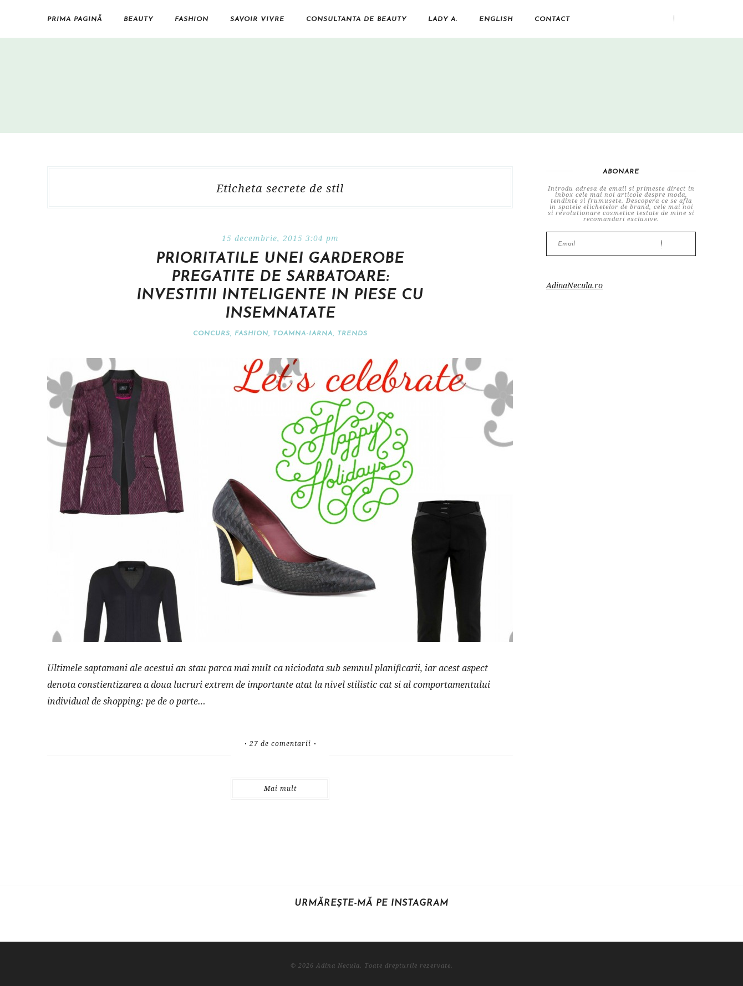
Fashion (191, 19)
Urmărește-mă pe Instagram (371, 903)
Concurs (211, 333)
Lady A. (442, 19)
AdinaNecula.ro (574, 285)
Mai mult (280, 788)
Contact (552, 19)
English (496, 19)
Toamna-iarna (303, 333)
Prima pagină (74, 19)
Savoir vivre (257, 19)
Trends (352, 333)
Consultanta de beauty (356, 19)
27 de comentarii (280, 743)
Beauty (138, 19)
